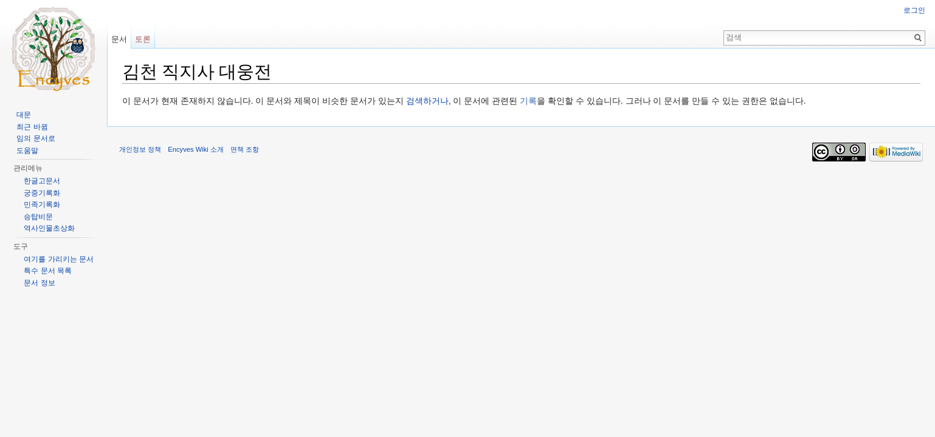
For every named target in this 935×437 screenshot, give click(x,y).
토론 (143, 39)
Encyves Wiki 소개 (196, 149)
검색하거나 (427, 101)
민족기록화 (42, 204)
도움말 (27, 150)
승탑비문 (38, 216)
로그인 (914, 10)
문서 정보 (39, 283)
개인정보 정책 (140, 149)
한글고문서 (42, 181)
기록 (528, 101)
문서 (119, 39)
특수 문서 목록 (48, 270)
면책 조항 (244, 149)
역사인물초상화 (49, 228)
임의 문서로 (35, 138)
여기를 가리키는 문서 (59, 259)
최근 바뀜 (31, 127)
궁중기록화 (42, 193)
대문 (23, 114)
